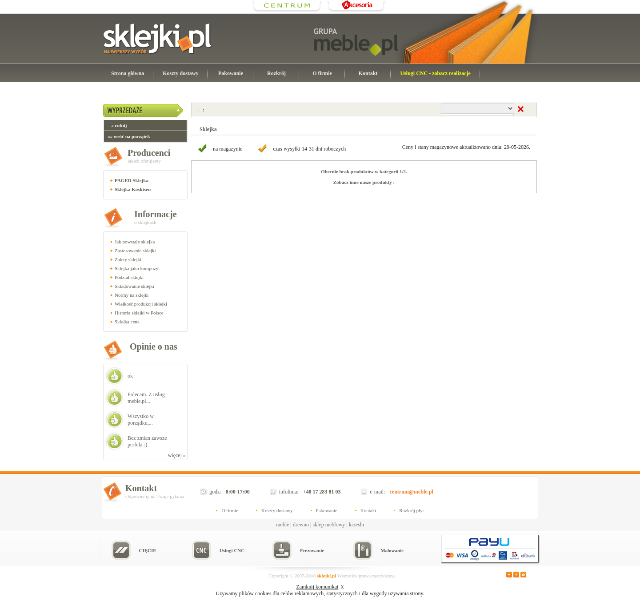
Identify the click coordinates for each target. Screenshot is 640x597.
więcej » (177, 455)
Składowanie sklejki (134, 286)
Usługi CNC (232, 550)
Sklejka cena (127, 321)
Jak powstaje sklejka (135, 241)
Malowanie (392, 550)
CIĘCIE (147, 550)
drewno (301, 524)
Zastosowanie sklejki (135, 250)
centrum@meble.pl (411, 492)
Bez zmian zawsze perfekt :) (147, 441)
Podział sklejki (129, 277)
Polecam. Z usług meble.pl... (146, 397)
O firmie (322, 73)
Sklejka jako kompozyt (137, 268)
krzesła (356, 524)
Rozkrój (276, 73)
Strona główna (127, 73)
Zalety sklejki (128, 259)
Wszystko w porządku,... (141, 419)
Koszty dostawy (180, 73)
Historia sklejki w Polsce (139, 312)
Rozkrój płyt (411, 510)
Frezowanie (312, 550)
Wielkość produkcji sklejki (141, 303)
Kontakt (368, 73)
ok (130, 376)
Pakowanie (230, 73)
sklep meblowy (328, 524)
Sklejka (208, 129)
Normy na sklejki (131, 295)
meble (282, 524)
